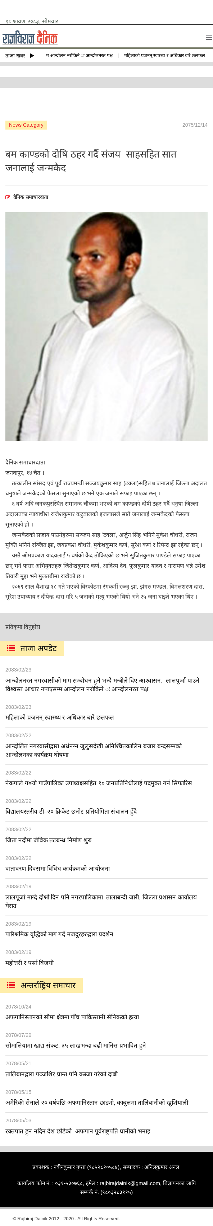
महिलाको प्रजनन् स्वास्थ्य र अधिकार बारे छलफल (167, 55)
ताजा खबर (19, 55)
